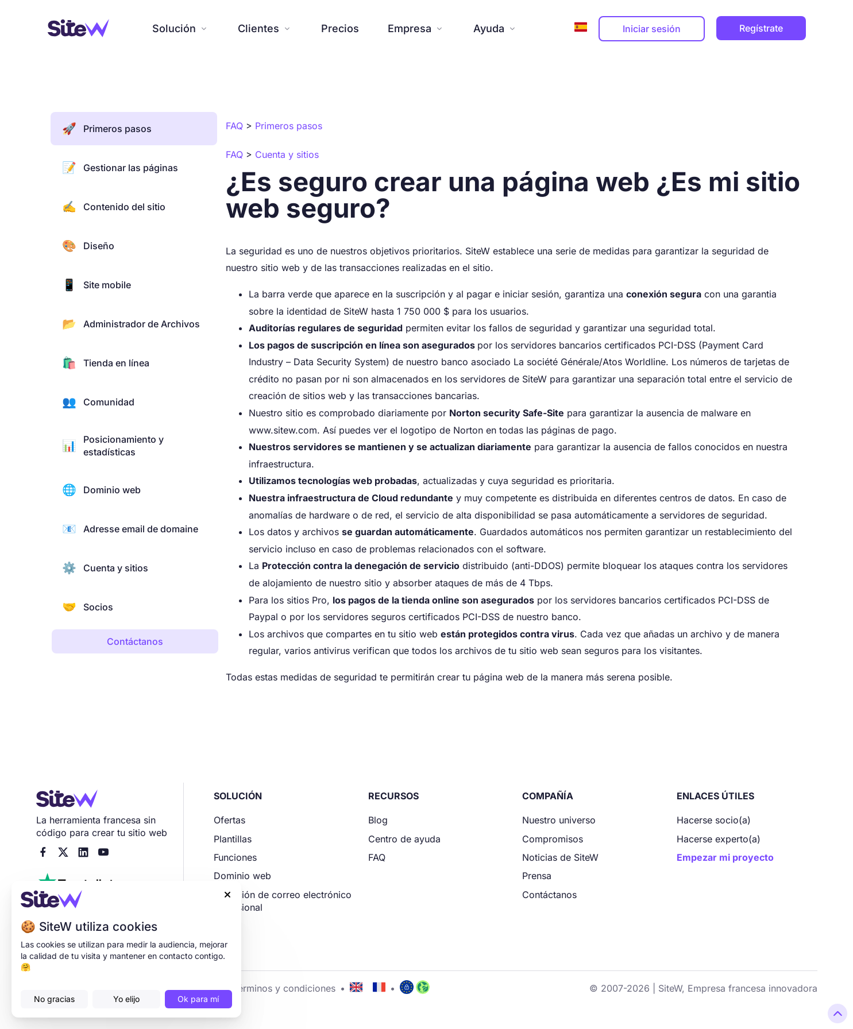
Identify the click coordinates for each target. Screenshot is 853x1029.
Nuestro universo (559, 820)
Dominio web (101, 490)
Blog (378, 820)
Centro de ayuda (404, 839)
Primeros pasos (107, 129)
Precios (340, 28)
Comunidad (98, 402)
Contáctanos (549, 894)
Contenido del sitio (113, 207)
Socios (87, 607)
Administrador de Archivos (131, 324)
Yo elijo (126, 999)
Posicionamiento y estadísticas (113, 446)
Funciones (235, 857)
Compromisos (552, 839)
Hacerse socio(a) (714, 820)
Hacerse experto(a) (719, 839)
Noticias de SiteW (560, 857)
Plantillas (233, 839)
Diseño (88, 246)
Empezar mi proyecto (725, 857)
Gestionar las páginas (120, 168)
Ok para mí (198, 999)
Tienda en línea (105, 363)
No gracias (54, 999)
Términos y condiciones (284, 988)
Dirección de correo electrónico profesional (283, 901)
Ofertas (229, 820)
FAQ (376, 857)
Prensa (536, 875)
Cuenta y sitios (105, 568)
